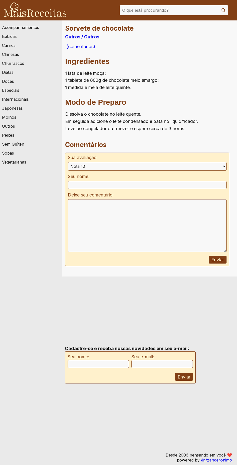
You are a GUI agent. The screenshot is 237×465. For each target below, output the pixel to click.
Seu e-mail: (142, 356)
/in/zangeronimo (216, 460)
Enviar (217, 259)
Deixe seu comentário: (91, 194)
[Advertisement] (198, 74)
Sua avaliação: (83, 157)
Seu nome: (79, 176)
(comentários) (80, 46)
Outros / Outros (82, 36)
